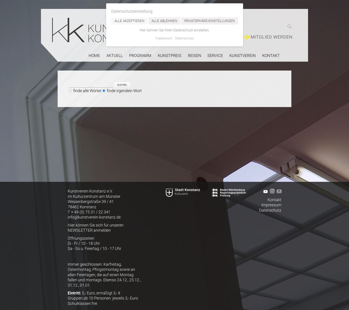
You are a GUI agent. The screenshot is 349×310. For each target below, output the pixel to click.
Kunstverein (242, 55)
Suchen (122, 85)
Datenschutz (270, 210)
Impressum (271, 205)
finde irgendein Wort (124, 91)
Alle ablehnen (164, 21)
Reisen (194, 55)
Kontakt (271, 55)
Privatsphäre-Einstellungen (209, 21)
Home (94, 55)
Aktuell (114, 55)
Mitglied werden (271, 37)
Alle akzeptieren (129, 21)
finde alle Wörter (87, 91)
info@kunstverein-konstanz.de (94, 217)
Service (215, 55)
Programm (140, 55)
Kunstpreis (169, 55)
